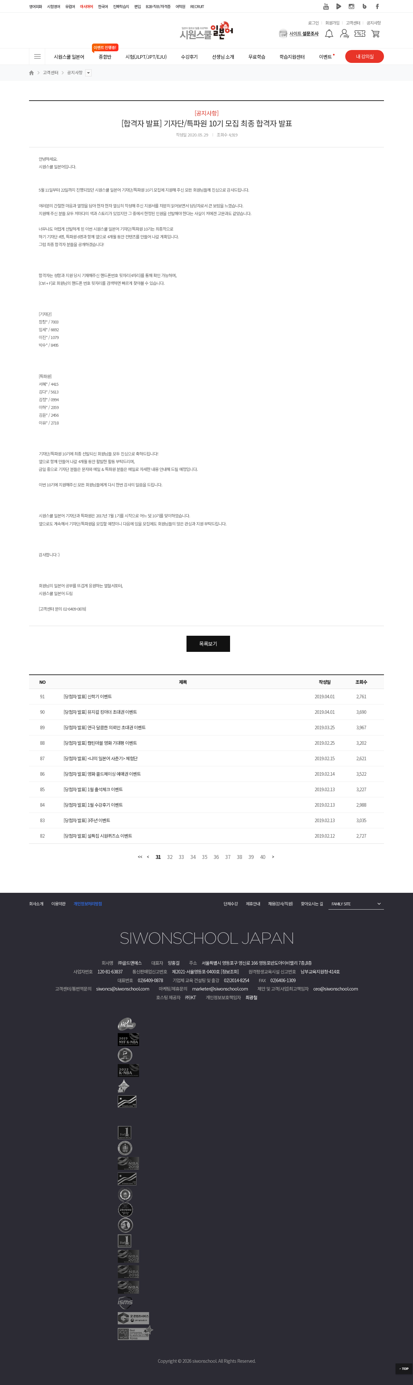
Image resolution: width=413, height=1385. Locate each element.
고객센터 (353, 23)
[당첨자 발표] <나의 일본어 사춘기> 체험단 (100, 758)
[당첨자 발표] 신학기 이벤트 (88, 696)
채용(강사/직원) (280, 904)
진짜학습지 (121, 6)
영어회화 (35, 6)
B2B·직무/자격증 (158, 6)
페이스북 (377, 6)
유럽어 (70, 6)
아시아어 (86, 6)
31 (158, 857)
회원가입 (332, 23)
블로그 (364, 6)
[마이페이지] (344, 33)
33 (181, 857)
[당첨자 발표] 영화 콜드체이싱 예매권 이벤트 (102, 774)
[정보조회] (230, 971)
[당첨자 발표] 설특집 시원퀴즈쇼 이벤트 (98, 835)
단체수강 (231, 904)
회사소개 (36, 904)
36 (216, 857)
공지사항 (374, 23)
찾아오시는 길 (312, 904)
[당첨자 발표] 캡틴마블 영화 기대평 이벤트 (100, 743)
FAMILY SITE (341, 904)
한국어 (103, 6)
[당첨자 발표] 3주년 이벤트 (87, 820)
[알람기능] (329, 33)
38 (239, 857)
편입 (137, 6)
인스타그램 (351, 6)
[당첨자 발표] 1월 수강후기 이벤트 (93, 805)
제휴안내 (253, 904)
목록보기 (208, 643)
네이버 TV (338, 6)
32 (169, 857)
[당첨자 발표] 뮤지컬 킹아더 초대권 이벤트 (100, 712)
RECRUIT (197, 6)
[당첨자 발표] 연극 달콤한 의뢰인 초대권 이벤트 (105, 727)
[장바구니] (375, 33)
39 (251, 857)
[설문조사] (298, 33)
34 (193, 857)
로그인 (313, 23)
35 (204, 857)
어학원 (180, 6)
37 (227, 857)
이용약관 (58, 904)
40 (262, 857)
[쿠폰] (360, 33)
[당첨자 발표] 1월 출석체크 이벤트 (93, 789)
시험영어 (53, 6)
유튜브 (325, 6)
